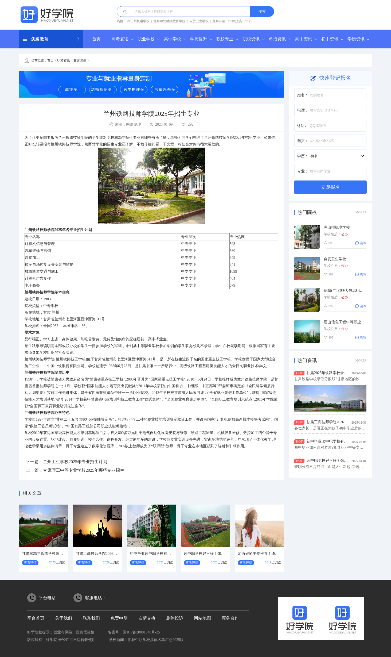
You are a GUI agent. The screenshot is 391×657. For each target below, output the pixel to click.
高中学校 (172, 39)
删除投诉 (174, 618)
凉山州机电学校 (138, 21)
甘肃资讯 (79, 60)
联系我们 (91, 618)
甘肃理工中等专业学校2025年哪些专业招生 (83, 470)
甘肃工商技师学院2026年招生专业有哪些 (109, 554)
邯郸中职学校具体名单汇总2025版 (156, 640)
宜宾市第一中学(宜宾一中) (231, 21)
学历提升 (198, 39)
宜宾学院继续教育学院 (169, 21)
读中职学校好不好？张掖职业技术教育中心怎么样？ (227, 554)
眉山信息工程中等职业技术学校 (350, 322)
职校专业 (224, 39)
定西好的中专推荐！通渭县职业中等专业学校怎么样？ (282, 554)
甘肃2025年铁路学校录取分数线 (48, 554)
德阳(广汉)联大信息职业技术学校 (351, 291)
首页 (96, 39)
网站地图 (202, 618)
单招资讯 (277, 39)
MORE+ (360, 212)
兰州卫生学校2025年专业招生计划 (75, 461)
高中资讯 (303, 39)
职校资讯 (251, 39)
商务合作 (230, 618)
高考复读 (119, 39)
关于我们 (63, 618)
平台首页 (35, 618)
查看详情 (30, 562)
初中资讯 (329, 39)
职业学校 (146, 39)
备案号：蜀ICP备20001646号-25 (134, 632)
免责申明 (119, 618)
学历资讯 (356, 39)
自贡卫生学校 (199, 21)
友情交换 (146, 618)
